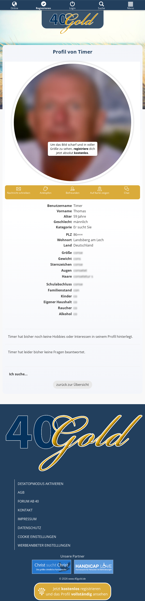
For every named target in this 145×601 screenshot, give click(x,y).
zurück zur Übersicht (72, 384)
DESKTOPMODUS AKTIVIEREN (40, 483)
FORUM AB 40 (28, 501)
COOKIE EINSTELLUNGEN (37, 536)
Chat (126, 191)
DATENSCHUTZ (29, 528)
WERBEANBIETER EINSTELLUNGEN (44, 545)
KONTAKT (25, 510)
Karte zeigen (99, 191)
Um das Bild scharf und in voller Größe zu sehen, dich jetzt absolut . (72, 149)
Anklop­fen (45, 191)
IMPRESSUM (27, 519)
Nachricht (18, 191)
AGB (21, 492)
